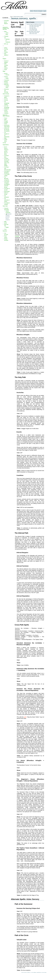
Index (31, 11)
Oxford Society (6, 93)
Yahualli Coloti (21, 939)
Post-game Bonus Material (6, 22)
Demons (7, 74)
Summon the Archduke (24, 143)
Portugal (6, 121)
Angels (7, 78)
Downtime (5, 230)
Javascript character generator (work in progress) (8, 216)
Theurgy (6, 76)
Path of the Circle (33, 33)
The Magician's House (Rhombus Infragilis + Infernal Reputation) (30, 780)
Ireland (5, 123)
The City (6, 100)
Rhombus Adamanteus (24, 303)
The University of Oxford (6, 200)
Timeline (6, 52)
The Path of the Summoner (35, 25)
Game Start (5, 206)
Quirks (5, 223)
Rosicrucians (7, 191)
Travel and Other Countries (6, 115)
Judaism (6, 68)
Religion (4, 58)
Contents (5, 17)
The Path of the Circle (34, 26)
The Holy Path (33, 27)
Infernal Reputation (23, 596)
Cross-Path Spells (33, 30)
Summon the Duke (23, 107)
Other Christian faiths (6, 65)
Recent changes (38, 11)
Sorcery (5, 73)
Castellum (20, 475)
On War (4, 142)
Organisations (6, 144)
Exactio (19, 432)
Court (5, 229)
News (5, 31)
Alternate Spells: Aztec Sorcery (33, 31)
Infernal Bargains (22, 552)
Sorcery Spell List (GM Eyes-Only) (34, 24)
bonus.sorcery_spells (18, 16)
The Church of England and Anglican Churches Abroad (7, 184)
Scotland (6, 122)
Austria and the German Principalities (6, 130)
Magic (4, 71)
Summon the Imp (22, 55)
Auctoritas (20, 392)
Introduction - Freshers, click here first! (6, 28)
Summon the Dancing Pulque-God (28, 908)
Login (44, 11)
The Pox (6, 98)
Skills (5, 221)
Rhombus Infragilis (23, 334)
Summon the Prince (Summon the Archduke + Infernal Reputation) (30, 689)
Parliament (6, 108)
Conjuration (6, 80)
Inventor (17, 236)
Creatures (6, 113)
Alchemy (6, 81)
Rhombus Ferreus (23, 277)
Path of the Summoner (34, 32)
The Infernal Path (33, 29)
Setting (5, 47)
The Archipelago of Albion (6, 103)
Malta (5, 138)
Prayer (5, 69)
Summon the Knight (23, 87)
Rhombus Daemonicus (24, 257)
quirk (25, 717)
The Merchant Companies (6, 178)
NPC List (6, 43)
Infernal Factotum (23, 566)
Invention (6, 83)
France (5, 118)
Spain (5, 119)
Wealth (7, 227)
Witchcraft (6, 84)
